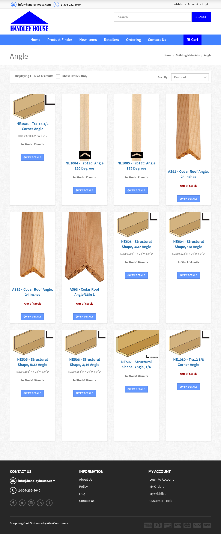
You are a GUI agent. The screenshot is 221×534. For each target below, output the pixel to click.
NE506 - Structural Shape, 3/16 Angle (84, 362)
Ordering (133, 39)
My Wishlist (157, 493)
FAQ (82, 493)
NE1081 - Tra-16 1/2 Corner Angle (32, 126)
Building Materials (188, 55)
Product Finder (59, 39)
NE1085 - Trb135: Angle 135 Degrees (136, 166)
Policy (83, 486)
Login (205, 4)
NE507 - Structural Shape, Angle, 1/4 (136, 364)
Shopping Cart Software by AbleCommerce (39, 523)
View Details (32, 157)
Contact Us (157, 39)
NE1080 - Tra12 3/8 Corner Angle (188, 362)
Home (35, 39)
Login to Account (161, 479)
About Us (85, 479)
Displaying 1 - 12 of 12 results (34, 76)
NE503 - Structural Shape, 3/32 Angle (136, 244)
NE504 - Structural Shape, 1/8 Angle (188, 244)
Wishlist (179, 4)
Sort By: (163, 77)
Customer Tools (160, 500)
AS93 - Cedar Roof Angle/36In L (84, 292)
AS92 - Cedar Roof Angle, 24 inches (188, 174)
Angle (207, 55)
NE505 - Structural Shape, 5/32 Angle (32, 362)
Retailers (111, 39)
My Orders (156, 486)
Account (193, 4)
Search (201, 17)
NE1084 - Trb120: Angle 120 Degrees (85, 166)
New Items (88, 39)
